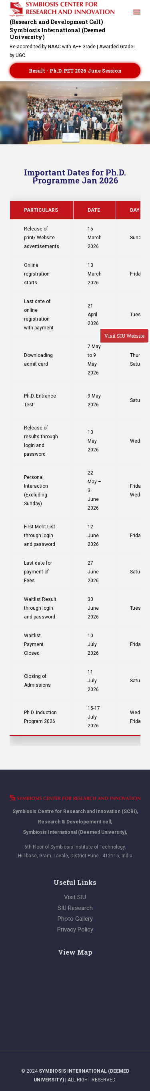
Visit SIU (75, 897)
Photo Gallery (75, 918)
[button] (136, 12)
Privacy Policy (75, 929)
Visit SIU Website (124, 336)
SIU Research (75, 908)
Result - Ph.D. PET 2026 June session (75, 70)
